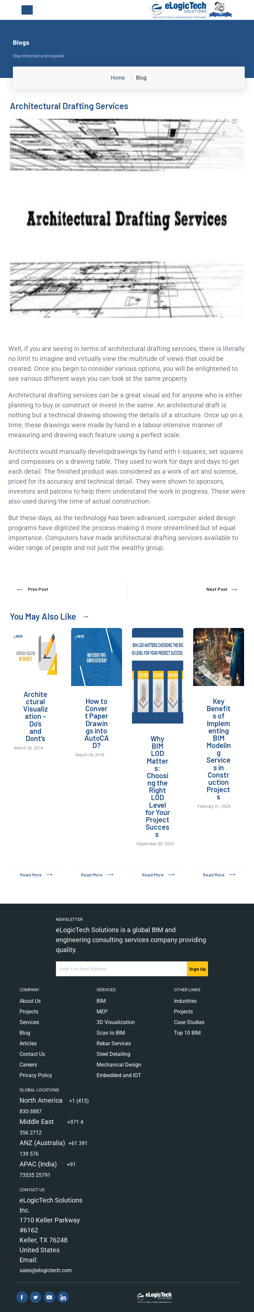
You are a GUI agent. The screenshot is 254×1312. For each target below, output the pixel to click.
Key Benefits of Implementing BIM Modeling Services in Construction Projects (218, 748)
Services (29, 1022)
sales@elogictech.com (46, 1270)
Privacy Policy (36, 1075)
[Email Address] (122, 968)
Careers (28, 1065)
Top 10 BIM (187, 1033)
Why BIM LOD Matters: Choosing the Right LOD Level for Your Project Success (157, 786)
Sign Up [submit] (197, 969)
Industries (185, 1001)
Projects (29, 1011)
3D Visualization (116, 1022)
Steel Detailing (113, 1054)
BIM (101, 1001)
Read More (31, 874)
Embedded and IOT (119, 1075)
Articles (28, 1043)
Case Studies (189, 1022)
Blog (25, 1033)
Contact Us (32, 1054)
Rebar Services (114, 1043)
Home (118, 78)
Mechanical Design (119, 1065)
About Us (30, 1001)
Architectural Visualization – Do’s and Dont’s (35, 716)
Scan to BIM (111, 1033)
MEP (102, 1011)
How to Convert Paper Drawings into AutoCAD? (96, 723)
